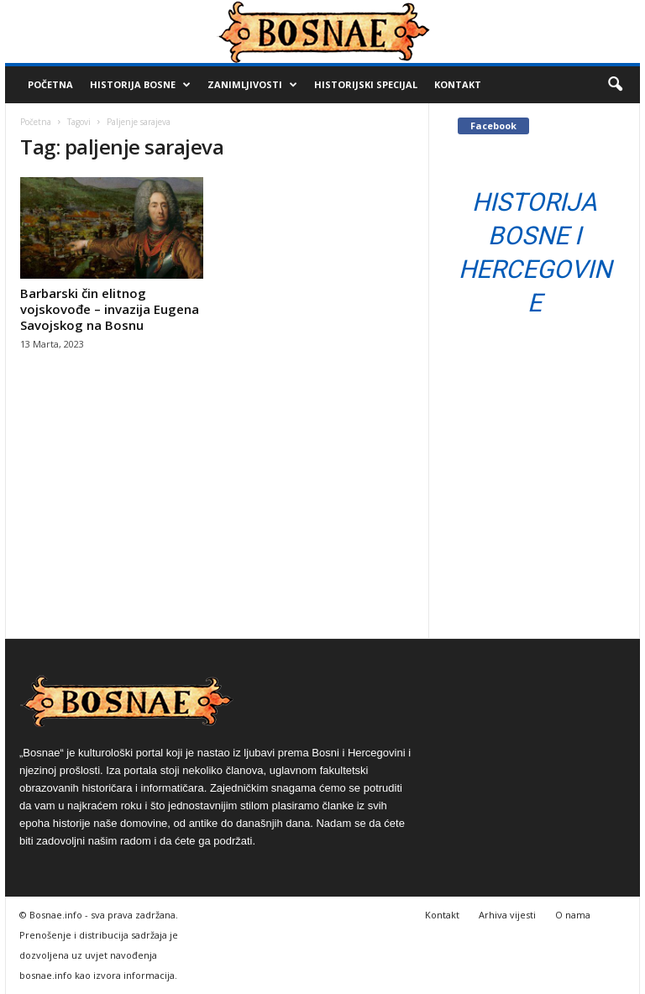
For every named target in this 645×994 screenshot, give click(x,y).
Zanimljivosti (252, 84)
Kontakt (457, 84)
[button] (614, 84)
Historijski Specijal (365, 84)
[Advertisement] (217, 512)
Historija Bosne (140, 84)
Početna (50, 84)
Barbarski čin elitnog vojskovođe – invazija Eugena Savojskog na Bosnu (109, 309)
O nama (572, 914)
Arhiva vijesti (507, 914)
